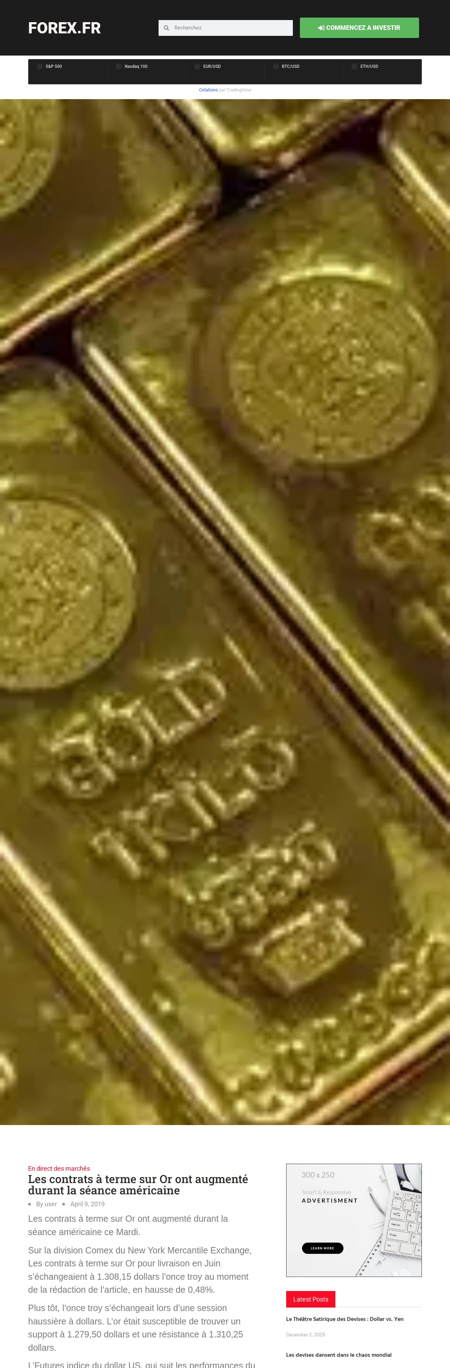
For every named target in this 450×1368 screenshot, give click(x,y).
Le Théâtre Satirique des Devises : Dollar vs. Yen (345, 1319)
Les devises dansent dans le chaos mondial (339, 1354)
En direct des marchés (59, 1168)
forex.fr (64, 28)
